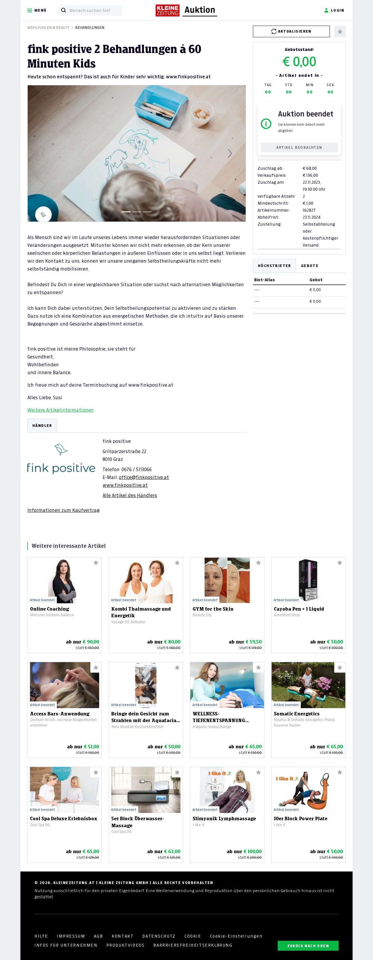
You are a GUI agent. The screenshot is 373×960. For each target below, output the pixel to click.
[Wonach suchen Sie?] (95, 10)
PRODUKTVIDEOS (125, 945)
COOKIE (192, 936)
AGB (98, 936)
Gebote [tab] (310, 266)
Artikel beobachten (299, 147)
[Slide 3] (147, 211)
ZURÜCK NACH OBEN (308, 946)
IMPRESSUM (71, 936)
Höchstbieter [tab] (274, 266)
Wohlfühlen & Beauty (48, 27)
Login (334, 10)
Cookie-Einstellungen (236, 936)
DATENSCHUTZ (159, 936)
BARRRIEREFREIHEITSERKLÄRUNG (192, 945)
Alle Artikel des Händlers (130, 495)
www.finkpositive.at (125, 485)
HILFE (41, 936)
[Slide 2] (136, 211)
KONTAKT (122, 936)
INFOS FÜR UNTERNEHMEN (66, 945)
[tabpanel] (136, 466)
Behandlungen (89, 27)
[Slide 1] (126, 211)
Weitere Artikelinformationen (60, 410)
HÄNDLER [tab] (42, 425)
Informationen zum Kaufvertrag (63, 510)
